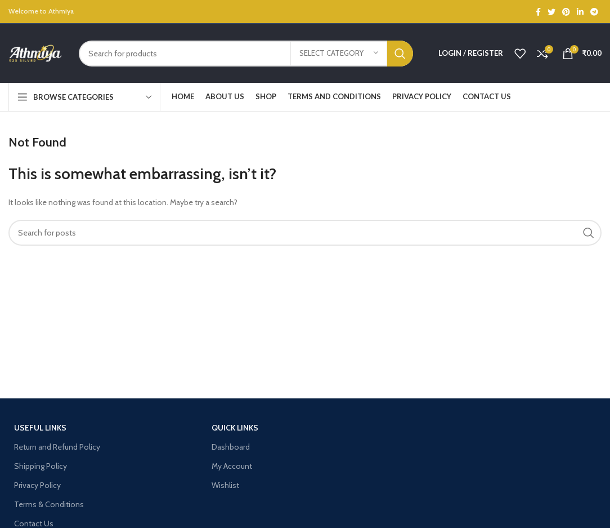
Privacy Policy (37, 485)
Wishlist (225, 485)
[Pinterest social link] (566, 12)
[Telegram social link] (594, 12)
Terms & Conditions (49, 504)
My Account (232, 466)
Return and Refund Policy (57, 447)
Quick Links (235, 428)
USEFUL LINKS (40, 428)
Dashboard (231, 447)
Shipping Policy (40, 466)
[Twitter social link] (551, 12)
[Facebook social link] (538, 12)
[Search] (246, 53)
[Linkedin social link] (580, 12)
